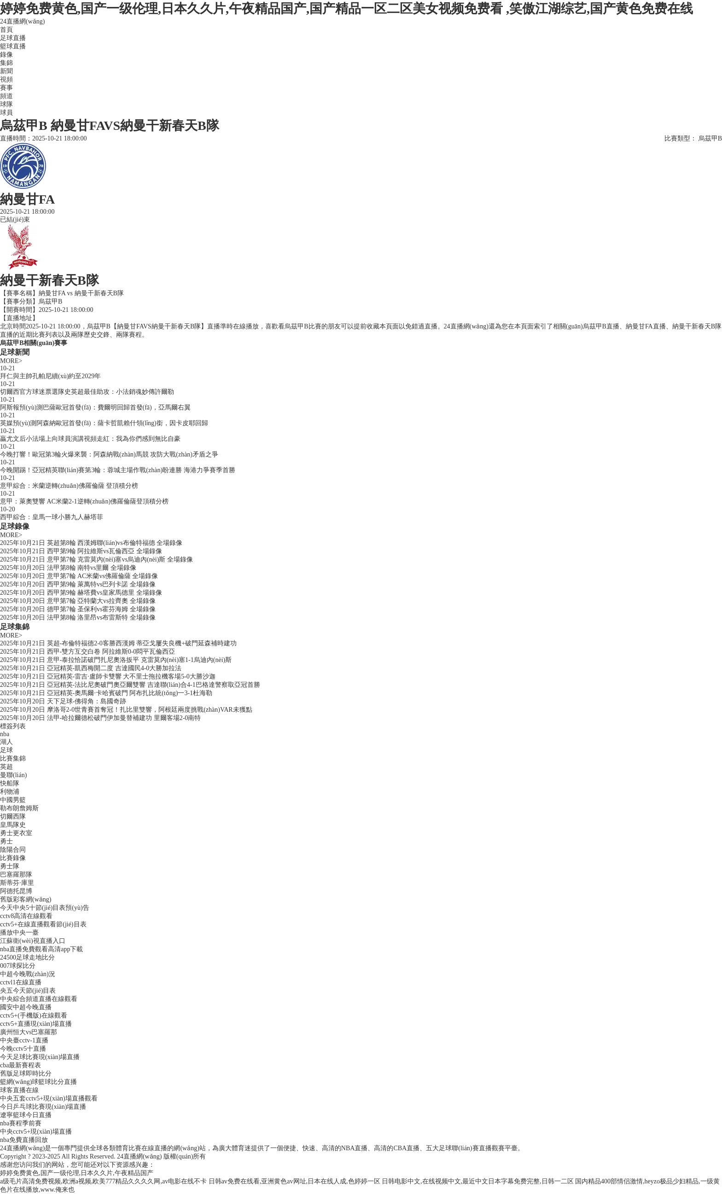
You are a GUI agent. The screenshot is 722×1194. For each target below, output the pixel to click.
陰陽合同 (13, 849)
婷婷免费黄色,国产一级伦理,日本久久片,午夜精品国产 (76, 1173)
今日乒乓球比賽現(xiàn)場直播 (43, 1106)
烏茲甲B (50, 301)
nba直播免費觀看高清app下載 (41, 949)
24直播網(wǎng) (22, 21)
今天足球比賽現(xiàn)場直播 (40, 1057)
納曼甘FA (52, 293)
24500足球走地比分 (27, 957)
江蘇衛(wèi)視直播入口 (32, 940)
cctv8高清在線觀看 (26, 916)
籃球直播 (13, 46)
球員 (6, 112)
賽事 (6, 87)
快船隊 (9, 783)
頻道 (6, 96)
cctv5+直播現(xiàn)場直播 (36, 1023)
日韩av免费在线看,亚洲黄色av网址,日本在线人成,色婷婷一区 (294, 1181)
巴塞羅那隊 (16, 874)
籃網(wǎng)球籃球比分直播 (38, 1081)
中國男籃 (13, 799)
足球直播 (13, 38)
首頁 (6, 29)
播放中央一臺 (19, 932)
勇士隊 (9, 866)
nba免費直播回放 (24, 1139)
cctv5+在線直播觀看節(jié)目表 (43, 924)
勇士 (6, 841)
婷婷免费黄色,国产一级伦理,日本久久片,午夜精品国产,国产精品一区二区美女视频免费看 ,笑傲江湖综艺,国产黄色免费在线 (346, 8)
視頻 (6, 79)
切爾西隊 (13, 816)
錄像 (6, 54)
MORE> (11, 360)
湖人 (6, 741)
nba (4, 734)
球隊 (6, 104)
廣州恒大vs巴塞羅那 (28, 1032)
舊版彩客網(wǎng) (25, 899)
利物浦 (9, 791)
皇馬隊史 (13, 824)
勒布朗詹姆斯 (19, 808)
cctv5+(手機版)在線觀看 (33, 1015)
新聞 (6, 71)
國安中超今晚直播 (26, 1007)
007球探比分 (17, 965)
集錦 (6, 62)
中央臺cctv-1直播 (24, 1040)
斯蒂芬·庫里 (17, 882)
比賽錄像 (13, 858)
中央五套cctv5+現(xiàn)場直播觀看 (49, 1098)
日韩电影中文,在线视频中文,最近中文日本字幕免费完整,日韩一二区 (478, 1181)
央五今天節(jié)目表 (28, 990)
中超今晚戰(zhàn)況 (27, 974)
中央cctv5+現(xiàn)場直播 (36, 1131)
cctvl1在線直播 (20, 982)
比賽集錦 (13, 758)
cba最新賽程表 (20, 1065)
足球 (6, 750)
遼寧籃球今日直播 (26, 1115)
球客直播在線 (19, 1090)
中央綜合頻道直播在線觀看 (38, 998)
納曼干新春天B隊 (99, 293)
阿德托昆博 (16, 891)
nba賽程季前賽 (20, 1123)
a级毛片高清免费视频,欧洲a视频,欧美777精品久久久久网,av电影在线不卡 (103, 1181)
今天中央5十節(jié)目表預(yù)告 (44, 907)
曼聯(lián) (13, 775)
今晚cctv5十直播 (23, 1048)
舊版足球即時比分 (26, 1073)
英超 (6, 766)
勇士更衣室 (16, 833)
